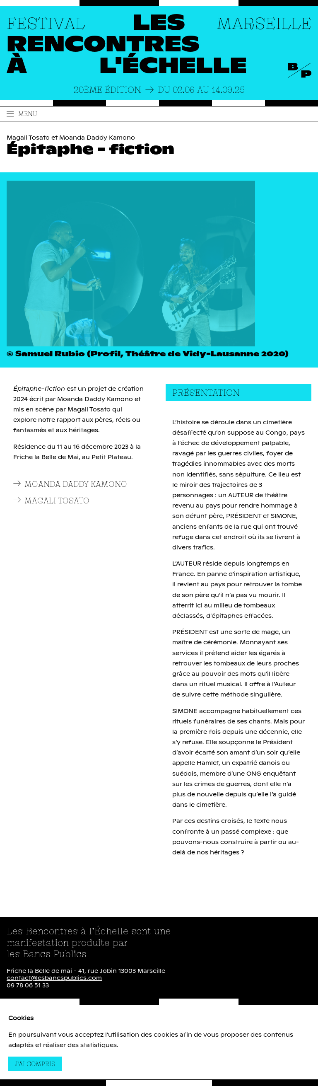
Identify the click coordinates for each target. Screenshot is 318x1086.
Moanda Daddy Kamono (70, 484)
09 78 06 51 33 (28, 986)
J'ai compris (38, 1063)
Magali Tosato (51, 501)
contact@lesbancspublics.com (54, 978)
